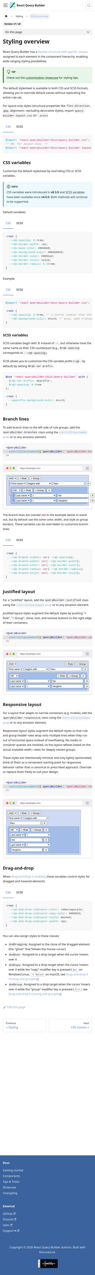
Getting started (13, 1170)
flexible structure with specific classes (63, 52)
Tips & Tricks (11, 1182)
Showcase (9, 1187)
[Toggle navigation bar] (5, 5)
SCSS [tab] (19, 127)
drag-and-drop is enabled (28, 877)
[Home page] (6, 16)
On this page (13, 32)
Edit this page (14, 1007)
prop (33, 605)
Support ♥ (11, 1231)
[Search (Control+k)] (88, 5)
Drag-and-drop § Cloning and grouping (34, 994)
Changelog (10, 1193)
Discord (9, 1219)
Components (11, 1176)
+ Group (35, 478)
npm (7, 1225)
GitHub (9, 1214)
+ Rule (23, 478)
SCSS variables (75, 192)
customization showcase (42, 78)
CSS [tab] (8, 127)
